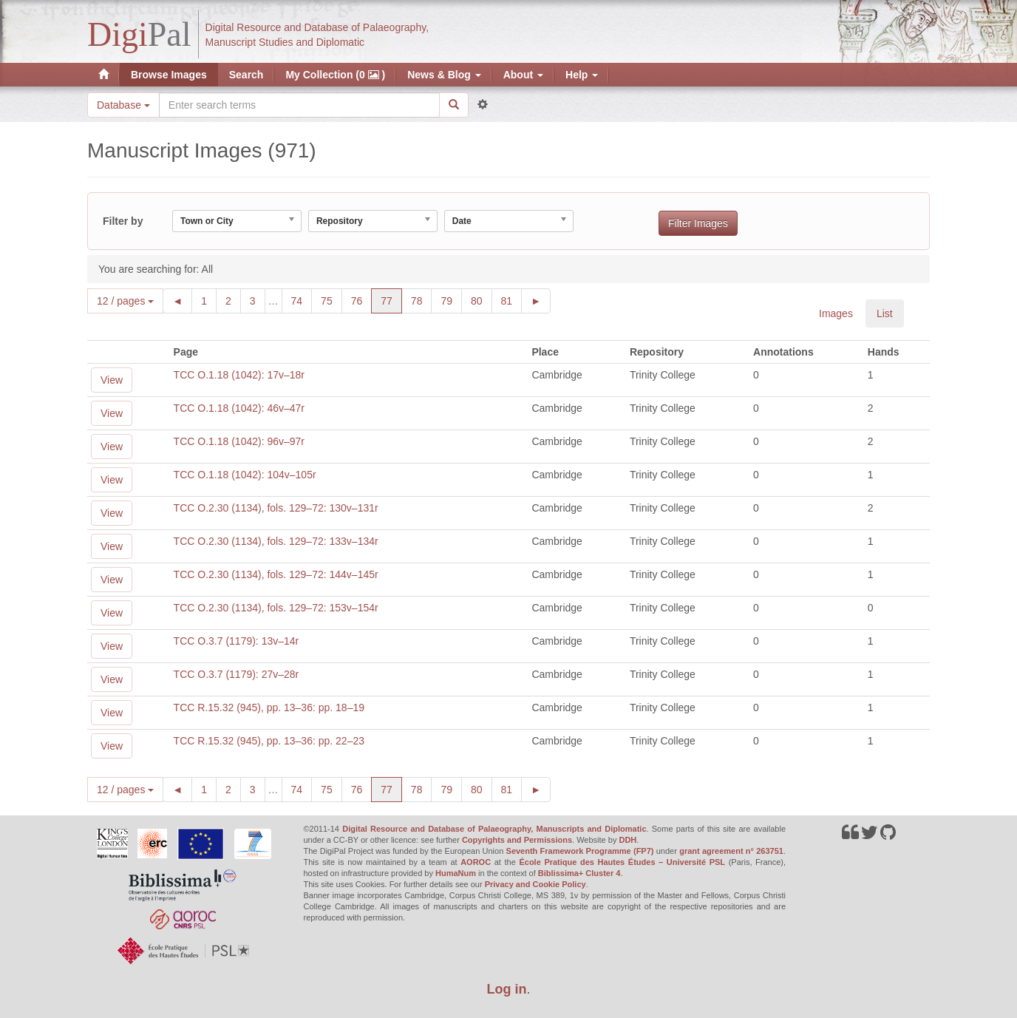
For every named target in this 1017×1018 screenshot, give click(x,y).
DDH (627, 839)
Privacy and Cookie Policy (535, 884)
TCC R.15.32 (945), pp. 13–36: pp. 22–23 (269, 741)
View (112, 380)
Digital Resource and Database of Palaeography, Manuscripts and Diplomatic (494, 828)
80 (481, 300)
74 (302, 300)
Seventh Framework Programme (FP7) (580, 850)
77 (391, 300)
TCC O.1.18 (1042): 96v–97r (239, 441)
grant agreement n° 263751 (731, 850)
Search (246, 75)
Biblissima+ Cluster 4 (579, 873)
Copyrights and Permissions (517, 839)
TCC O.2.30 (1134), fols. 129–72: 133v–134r (276, 541)
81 (512, 300)
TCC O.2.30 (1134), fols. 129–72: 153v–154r (276, 608)
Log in (507, 989)
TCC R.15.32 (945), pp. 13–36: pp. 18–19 (269, 707)
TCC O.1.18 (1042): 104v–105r (245, 475)
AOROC (475, 862)
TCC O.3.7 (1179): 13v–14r (236, 641)
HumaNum (455, 873)
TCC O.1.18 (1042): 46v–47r (239, 408)
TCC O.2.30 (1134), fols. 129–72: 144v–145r (276, 574)
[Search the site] (299, 105)
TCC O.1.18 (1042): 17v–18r (239, 375)
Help (581, 75)
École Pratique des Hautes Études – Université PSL (622, 862)
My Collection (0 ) (335, 75)
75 (331, 300)
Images (836, 313)
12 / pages (125, 301)
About (523, 75)
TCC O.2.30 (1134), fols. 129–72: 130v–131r (276, 508)
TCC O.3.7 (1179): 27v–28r (236, 674)
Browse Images (169, 75)
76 (362, 300)
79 (451, 300)
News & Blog (443, 75)
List (885, 313)
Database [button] (123, 105)
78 (421, 300)
